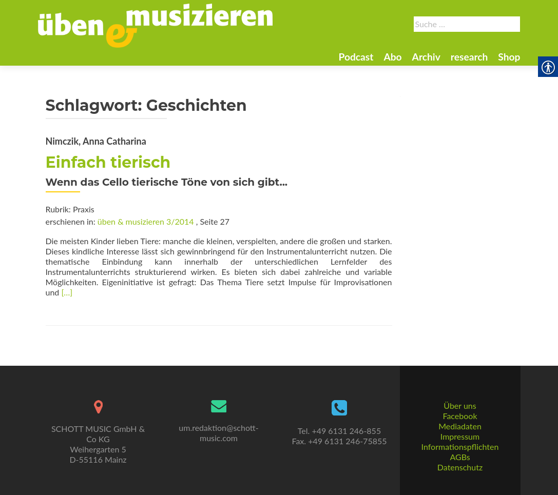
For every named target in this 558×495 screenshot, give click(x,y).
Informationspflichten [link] (460, 446)
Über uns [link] (460, 405)
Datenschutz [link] (460, 467)
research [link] (469, 57)
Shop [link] (509, 57)
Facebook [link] (459, 416)
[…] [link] (66, 292)
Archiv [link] (426, 57)
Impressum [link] (459, 436)
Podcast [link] (355, 57)
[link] (155, 24)
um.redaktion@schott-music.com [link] (218, 433)
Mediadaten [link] (460, 426)
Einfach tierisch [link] (108, 162)
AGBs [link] (460, 457)
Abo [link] (392, 57)
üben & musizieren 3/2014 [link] (146, 221)
